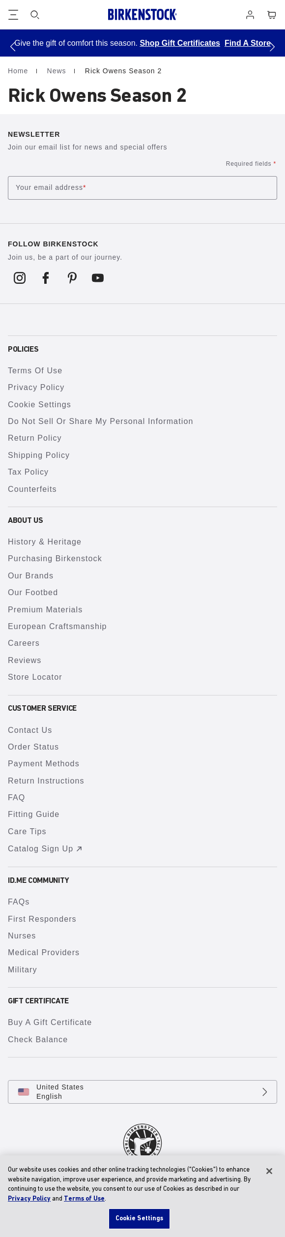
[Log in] (250, 15)
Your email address (51, 187)
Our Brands (31, 576)
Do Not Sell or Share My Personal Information (100, 421)
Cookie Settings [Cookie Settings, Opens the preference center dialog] (139, 1218)
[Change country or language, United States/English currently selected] (142, 1092)
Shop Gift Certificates (180, 43)
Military (22, 969)
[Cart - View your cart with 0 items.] (272, 15)
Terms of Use (35, 370)
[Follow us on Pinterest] (72, 278)
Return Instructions (46, 781)
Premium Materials (45, 609)
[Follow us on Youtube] (98, 278)
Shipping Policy (39, 455)
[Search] (35, 15)
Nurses (22, 936)
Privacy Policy (36, 387)
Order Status (33, 747)
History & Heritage (45, 542)
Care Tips (27, 831)
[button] (13, 46)
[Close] (269, 1171)
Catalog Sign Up (46, 849)
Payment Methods (44, 763)
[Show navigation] (13, 15)
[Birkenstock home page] (142, 14)
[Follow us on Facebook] (46, 278)
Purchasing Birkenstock (55, 558)
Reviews (24, 660)
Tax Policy (28, 472)
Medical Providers (44, 952)
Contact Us (30, 730)
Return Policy (35, 438)
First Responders (42, 919)
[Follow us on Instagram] (20, 278)
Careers (24, 643)
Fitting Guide (33, 814)
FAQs (19, 902)
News (58, 71)
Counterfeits (32, 489)
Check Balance (38, 1039)
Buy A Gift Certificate (50, 1022)
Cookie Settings (39, 404)
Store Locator (35, 677)
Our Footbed (33, 592)
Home (19, 71)
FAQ (16, 797)
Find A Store (248, 43)
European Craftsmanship (57, 626)
